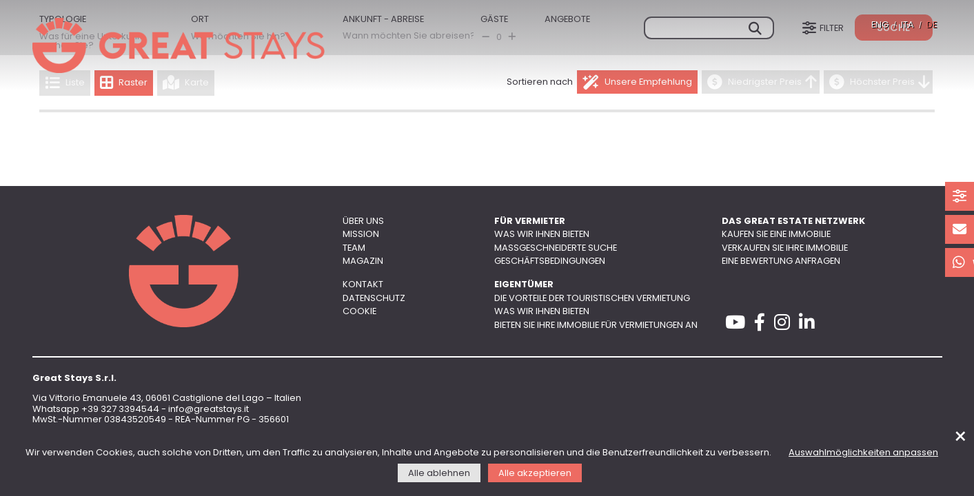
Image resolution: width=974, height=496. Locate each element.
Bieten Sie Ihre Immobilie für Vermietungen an (596, 325)
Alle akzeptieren (534, 473)
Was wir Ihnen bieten (541, 234)
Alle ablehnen (439, 473)
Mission (361, 234)
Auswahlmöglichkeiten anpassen (863, 452)
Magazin (363, 261)
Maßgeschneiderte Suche (555, 248)
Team (354, 248)
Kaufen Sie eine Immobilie (776, 234)
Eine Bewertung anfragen (781, 261)
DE (931, 25)
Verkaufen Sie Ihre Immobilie (785, 248)
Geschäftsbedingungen (549, 261)
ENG (880, 25)
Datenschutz (374, 298)
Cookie (359, 311)
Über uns (363, 221)
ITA (907, 25)
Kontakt (363, 284)
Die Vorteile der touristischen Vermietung (592, 298)
